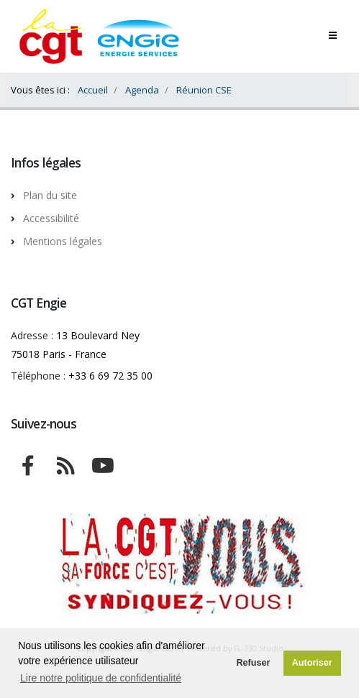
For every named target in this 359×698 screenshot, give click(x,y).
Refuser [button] (253, 663)
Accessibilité (51, 218)
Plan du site (50, 195)
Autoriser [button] (312, 663)
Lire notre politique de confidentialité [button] (100, 678)
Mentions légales (62, 241)
